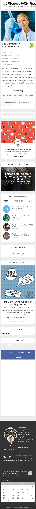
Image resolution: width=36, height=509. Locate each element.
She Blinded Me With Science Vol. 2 (12, 46)
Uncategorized (15, 61)
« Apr (8, 501)
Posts (6, 201)
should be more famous (25, 102)
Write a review (7, 308)
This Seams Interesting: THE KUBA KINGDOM (21, 216)
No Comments (8, 64)
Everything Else (6, 58)
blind (3, 95)
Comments (18, 201)
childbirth (9, 95)
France (25, 95)
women (9, 106)
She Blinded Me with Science (9, 102)
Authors (11, 55)
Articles (4, 55)
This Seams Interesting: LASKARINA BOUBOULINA (20, 234)
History (31, 95)
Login (30, 507)
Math (3, 99)
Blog (18, 55)
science (9, 99)
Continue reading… (18, 91)
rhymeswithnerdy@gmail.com (11, 476)
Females (20, 95)
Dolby (14, 95)
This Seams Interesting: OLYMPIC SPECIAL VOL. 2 (23, 225)
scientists (14, 99)
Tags (30, 201)
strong (4, 106)
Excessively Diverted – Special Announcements (22, 207)
